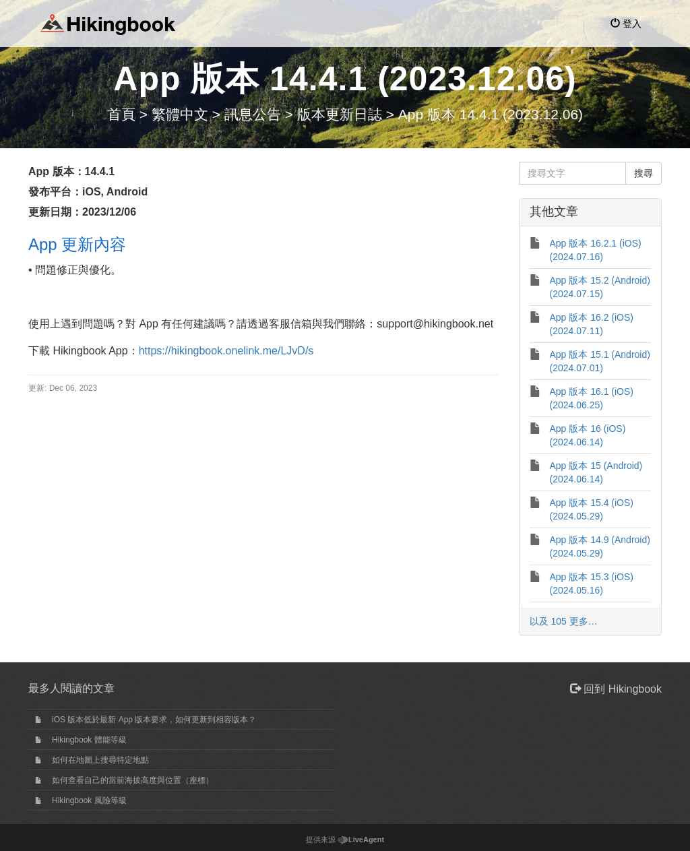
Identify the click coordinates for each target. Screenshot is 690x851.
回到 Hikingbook (616, 689)
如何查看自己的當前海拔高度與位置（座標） (133, 780)
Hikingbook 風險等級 (89, 800)
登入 (625, 23)
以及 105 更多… (564, 621)
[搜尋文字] (573, 173)
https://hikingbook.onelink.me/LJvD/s (226, 350)
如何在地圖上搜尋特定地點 (100, 760)
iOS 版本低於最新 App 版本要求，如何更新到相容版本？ (154, 719)
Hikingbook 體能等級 (89, 740)
